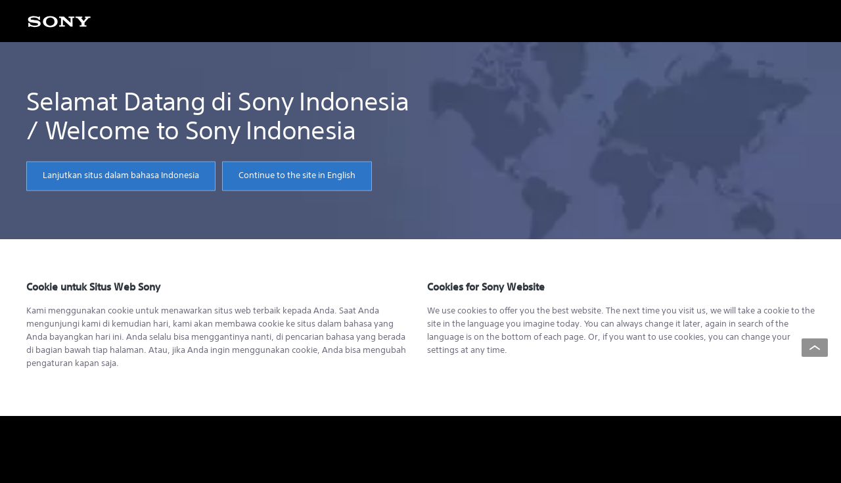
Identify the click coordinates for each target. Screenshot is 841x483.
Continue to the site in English (297, 175)
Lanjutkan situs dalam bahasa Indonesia (121, 175)
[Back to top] (815, 347)
